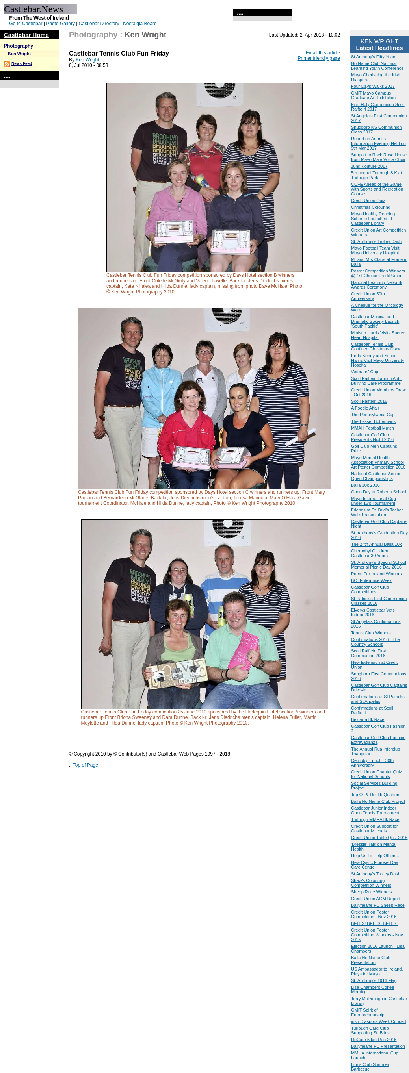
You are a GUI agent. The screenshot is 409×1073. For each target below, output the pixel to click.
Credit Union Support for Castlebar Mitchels (374, 828)
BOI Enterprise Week (371, 580)
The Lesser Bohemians (373, 421)
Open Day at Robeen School (378, 491)
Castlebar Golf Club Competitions (370, 589)
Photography (18, 46)
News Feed (21, 63)
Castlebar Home (26, 35)
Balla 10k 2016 (365, 485)
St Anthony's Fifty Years (373, 56)
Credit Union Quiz (368, 200)
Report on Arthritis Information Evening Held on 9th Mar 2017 (378, 143)
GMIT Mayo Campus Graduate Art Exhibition (373, 95)
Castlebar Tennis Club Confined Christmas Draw (375, 346)
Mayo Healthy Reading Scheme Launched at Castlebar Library (373, 218)
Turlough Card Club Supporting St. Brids (370, 1030)
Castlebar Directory (99, 23)
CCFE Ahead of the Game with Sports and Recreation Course (377, 189)
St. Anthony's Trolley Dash (376, 241)
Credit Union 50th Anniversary (368, 296)
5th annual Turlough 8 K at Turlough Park (376, 175)
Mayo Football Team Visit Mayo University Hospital (375, 250)
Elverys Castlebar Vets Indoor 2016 (373, 612)
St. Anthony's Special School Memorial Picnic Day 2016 (378, 564)
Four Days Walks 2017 (373, 86)
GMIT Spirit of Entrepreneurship (367, 1012)
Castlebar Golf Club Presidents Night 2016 (372, 437)
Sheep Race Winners (371, 892)
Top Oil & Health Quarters (375, 794)
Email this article (323, 53)
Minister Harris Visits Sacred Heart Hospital (378, 335)
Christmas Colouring (370, 207)
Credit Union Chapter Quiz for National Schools (376, 774)
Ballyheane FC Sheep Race (378, 905)
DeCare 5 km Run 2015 (374, 1039)
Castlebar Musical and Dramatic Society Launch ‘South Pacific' (375, 321)
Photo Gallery (60, 23)
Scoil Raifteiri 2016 (369, 401)
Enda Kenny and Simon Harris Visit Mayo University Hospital (377, 360)
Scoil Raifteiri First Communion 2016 (368, 653)
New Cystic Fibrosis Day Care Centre (374, 864)
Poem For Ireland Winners (376, 573)
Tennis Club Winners (371, 632)
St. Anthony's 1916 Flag (374, 980)
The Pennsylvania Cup (373, 414)
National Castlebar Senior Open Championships (375, 476)
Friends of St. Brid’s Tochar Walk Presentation (377, 512)
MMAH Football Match (372, 428)
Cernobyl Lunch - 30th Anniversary (372, 762)
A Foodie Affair (365, 408)
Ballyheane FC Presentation (378, 1046)
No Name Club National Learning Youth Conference (377, 65)
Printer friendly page (319, 58)
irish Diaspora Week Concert (378, 1021)
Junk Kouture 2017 (369, 166)
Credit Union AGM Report (375, 898)
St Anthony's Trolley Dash (375, 873)
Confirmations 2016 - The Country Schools (375, 642)
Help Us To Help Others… (376, 855)
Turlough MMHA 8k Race (375, 819)
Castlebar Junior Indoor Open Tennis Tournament (375, 810)
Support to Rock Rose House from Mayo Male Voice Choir (379, 157)
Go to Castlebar (25, 23)
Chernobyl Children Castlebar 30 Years (369, 553)
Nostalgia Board (139, 23)
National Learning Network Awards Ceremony (376, 284)
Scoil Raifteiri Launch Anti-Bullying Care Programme (376, 380)
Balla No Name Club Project (378, 801)
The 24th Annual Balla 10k (376, 544)
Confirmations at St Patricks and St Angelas (378, 699)
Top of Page (85, 765)
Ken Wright (19, 53)
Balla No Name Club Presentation (370, 960)
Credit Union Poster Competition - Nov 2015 (374, 914)
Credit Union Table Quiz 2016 (379, 837)
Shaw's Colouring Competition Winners (371, 883)
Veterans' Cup (364, 371)
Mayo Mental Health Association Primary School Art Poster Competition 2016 (378, 462)
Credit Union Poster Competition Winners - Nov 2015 (377, 935)
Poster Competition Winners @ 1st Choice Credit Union (378, 273)
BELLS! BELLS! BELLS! (374, 923)
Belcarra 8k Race (367, 719)
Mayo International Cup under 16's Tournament (373, 501)
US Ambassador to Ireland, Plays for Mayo (377, 971)
